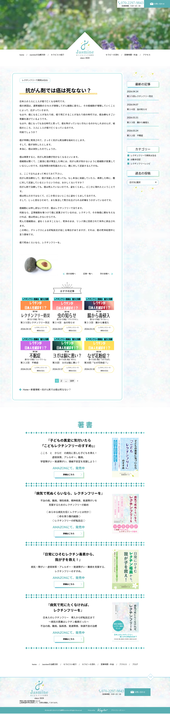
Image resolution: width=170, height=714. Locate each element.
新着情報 (35, 389)
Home (26, 389)
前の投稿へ (71, 274)
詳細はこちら (69, 474)
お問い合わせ (157, 4)
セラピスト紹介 (57, 55)
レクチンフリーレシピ (140, 163)
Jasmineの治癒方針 (37, 55)
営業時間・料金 (131, 55)
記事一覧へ (88, 274)
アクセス (146, 55)
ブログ (135, 664)
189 (72, 380)
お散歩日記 (135, 159)
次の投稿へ (105, 274)
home (22, 55)
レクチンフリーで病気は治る (143, 155)
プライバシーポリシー (118, 711)
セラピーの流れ (112, 55)
